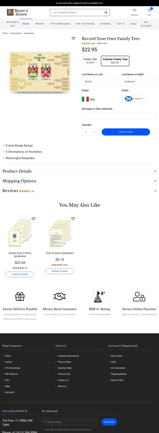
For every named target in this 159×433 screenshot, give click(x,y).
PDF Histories (85, 24)
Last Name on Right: (133, 74)
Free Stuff (9, 392)
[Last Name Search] (80, 12)
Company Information (68, 356)
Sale (133, 24)
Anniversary (29, 33)
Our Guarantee (118, 368)
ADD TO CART (126, 132)
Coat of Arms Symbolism (59, 253)
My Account (146, 24)
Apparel (105, 24)
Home (26, 24)
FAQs (113, 362)
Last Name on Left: (92, 74)
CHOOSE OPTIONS (20, 274)
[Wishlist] (33, 219)
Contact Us (63, 380)
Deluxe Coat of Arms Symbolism (20, 255)
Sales (7, 386)
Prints (39, 24)
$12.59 (90, 61)
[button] (79, 169)
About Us (62, 386)
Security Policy (65, 368)
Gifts (121, 24)
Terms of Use (64, 374)
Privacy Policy (64, 362)
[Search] (106, 12)
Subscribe (109, 422)
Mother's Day (13, 24)
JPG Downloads (60, 24)
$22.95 (115, 61)
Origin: (85, 90)
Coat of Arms (15, 33)
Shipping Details (118, 374)
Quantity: (87, 124)
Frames (8, 362)
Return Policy (117, 380)
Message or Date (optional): (97, 108)
